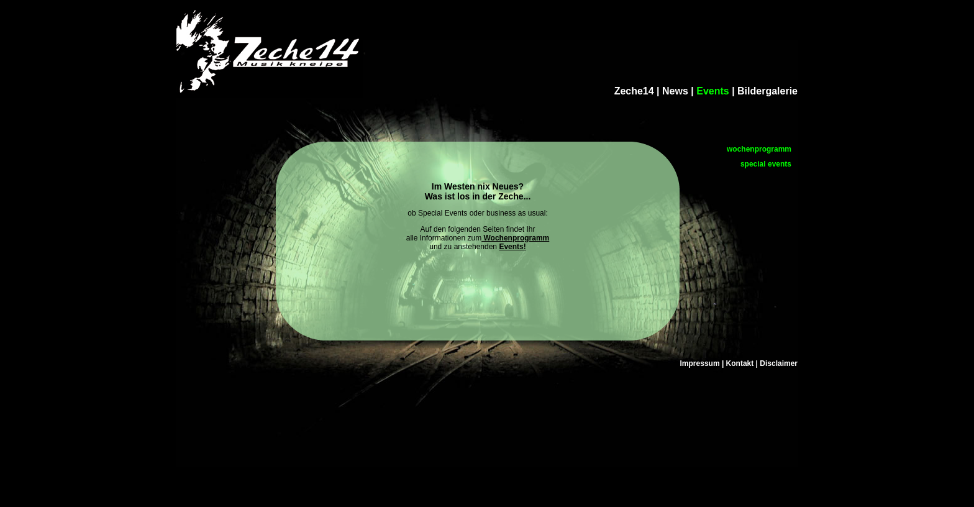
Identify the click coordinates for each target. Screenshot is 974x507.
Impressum (700, 363)
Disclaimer (779, 363)
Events (714, 91)
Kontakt (740, 363)
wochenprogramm (759, 149)
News (675, 91)
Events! (512, 246)
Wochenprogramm (515, 238)
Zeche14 (634, 91)
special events (765, 164)
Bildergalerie (767, 91)
